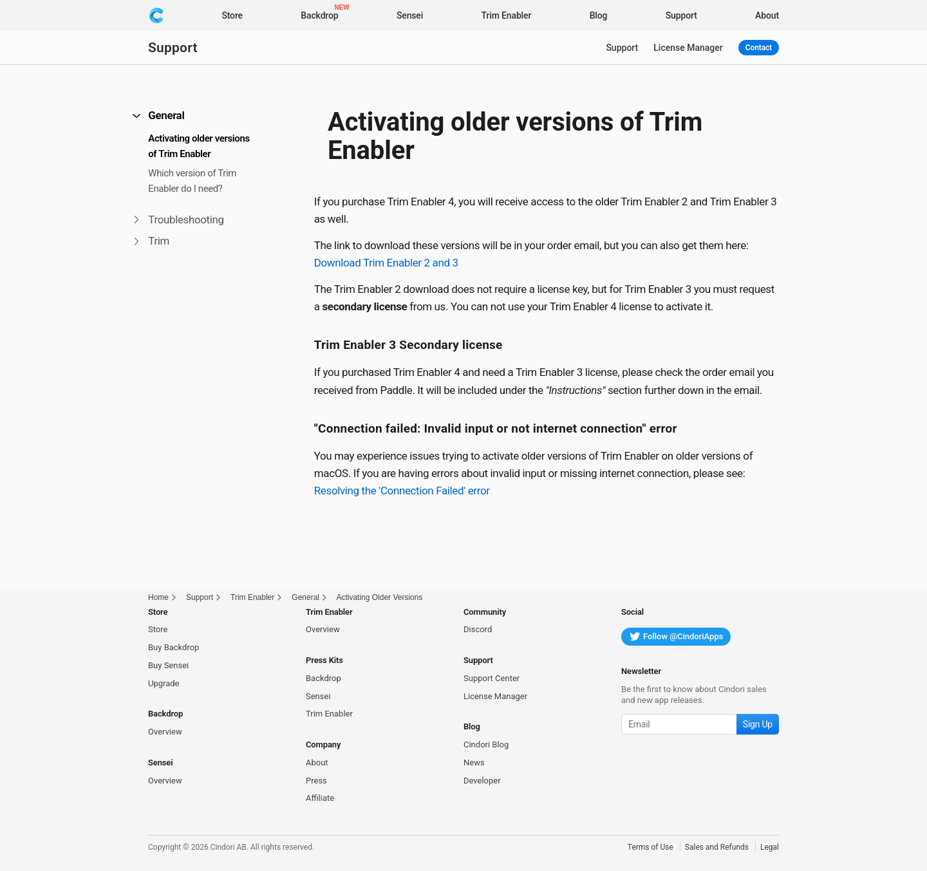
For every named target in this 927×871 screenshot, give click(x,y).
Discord (478, 629)
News (474, 762)
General (305, 597)
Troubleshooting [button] (179, 219)
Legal (769, 847)
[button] (134, 31)
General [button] (159, 115)
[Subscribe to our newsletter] (700, 724)
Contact (758, 47)
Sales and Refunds (717, 847)
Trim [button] (152, 240)
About (317, 762)
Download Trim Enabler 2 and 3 (386, 262)
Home (158, 597)
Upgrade (163, 683)
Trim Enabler (252, 597)
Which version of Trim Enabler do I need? (192, 180)
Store (157, 629)
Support (173, 47)
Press (316, 780)
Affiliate (320, 798)
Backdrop (323, 678)
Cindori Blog (486, 744)
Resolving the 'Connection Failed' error (402, 490)
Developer (482, 780)
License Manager (687, 47)
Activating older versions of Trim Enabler (199, 146)
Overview (165, 731)
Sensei (318, 696)
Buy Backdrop (173, 647)
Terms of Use (650, 847)
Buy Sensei (168, 665)
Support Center (492, 678)
